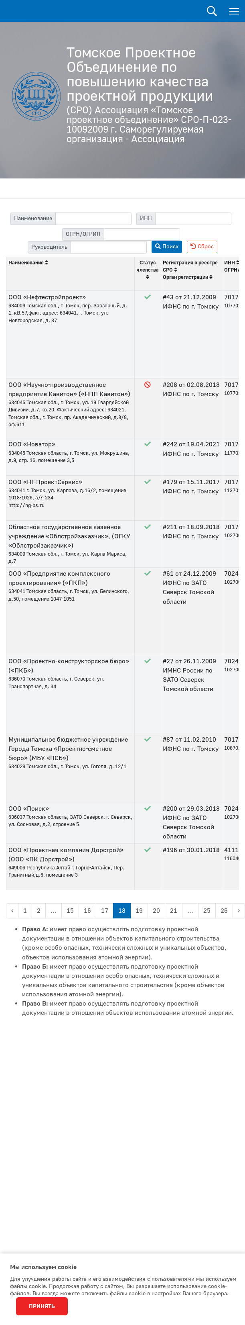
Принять (42, 1306)
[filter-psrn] (142, 234)
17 (104, 911)
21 (173, 911)
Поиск (212, 11)
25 (207, 911)
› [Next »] (239, 911)
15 (70, 911)
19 (139, 911)
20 (156, 911)
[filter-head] (109, 247)
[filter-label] (93, 219)
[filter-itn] (193, 219)
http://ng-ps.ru (26, 505)
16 (87, 911)
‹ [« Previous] (12, 911)
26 (224, 911)
